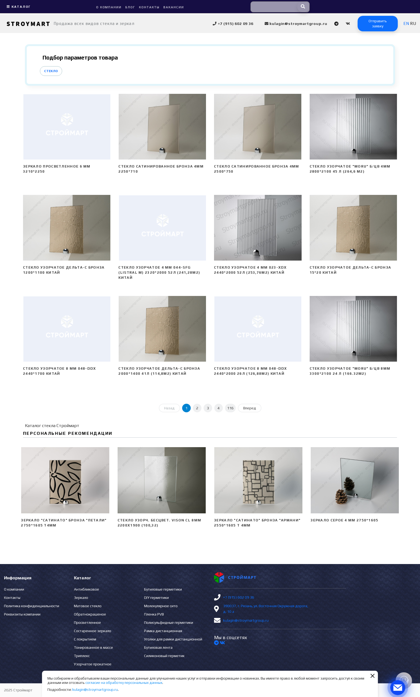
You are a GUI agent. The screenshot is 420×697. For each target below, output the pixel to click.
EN (406, 23)
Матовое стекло (88, 606)
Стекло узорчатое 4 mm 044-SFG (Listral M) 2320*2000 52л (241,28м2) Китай (159, 272)
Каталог (18, 7)
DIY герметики (156, 597)
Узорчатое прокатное (92, 664)
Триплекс (82, 656)
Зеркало (81, 597)
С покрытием (85, 639)
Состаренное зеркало (92, 631)
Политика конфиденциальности (31, 606)
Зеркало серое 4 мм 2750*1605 (344, 520)
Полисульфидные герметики (168, 622)
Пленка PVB (154, 614)
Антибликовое (86, 589)
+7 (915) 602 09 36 (238, 597)
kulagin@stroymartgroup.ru (246, 620)
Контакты (12, 597)
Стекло (51, 71)
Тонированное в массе (93, 647)
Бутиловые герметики (163, 589)
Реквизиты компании (22, 614)
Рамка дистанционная (163, 631)
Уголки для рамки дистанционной (173, 639)
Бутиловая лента (158, 647)
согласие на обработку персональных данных (123, 682)
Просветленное (87, 622)
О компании (14, 589)
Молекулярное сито (161, 606)
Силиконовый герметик (164, 656)
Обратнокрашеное (90, 614)
